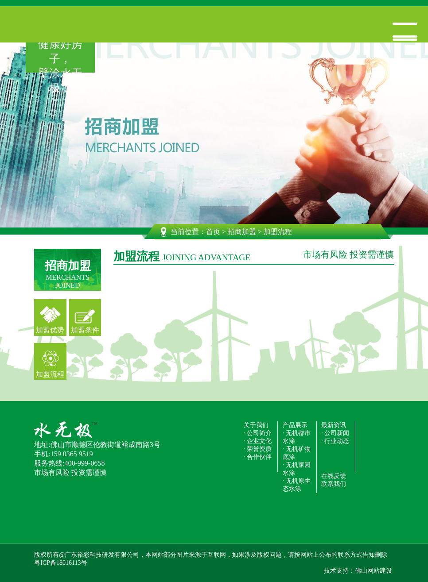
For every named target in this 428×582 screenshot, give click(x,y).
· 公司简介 (258, 433)
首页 (213, 231)
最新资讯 (333, 425)
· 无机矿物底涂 (297, 453)
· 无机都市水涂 (297, 437)
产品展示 (295, 425)
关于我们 (256, 425)
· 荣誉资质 (258, 449)
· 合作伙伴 (258, 457)
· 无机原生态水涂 (297, 485)
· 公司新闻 (335, 433)
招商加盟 (242, 231)
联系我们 (333, 484)
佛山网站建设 (373, 570)
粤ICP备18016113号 (60, 562)
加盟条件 (85, 330)
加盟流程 (50, 374)
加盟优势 (50, 330)
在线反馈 (333, 476)
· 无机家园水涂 (297, 469)
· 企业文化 (258, 441)
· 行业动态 (335, 441)
